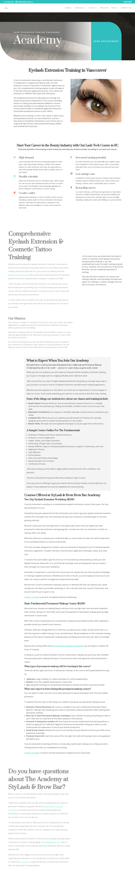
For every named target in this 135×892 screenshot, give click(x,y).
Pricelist (104, 8)
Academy (91, 8)
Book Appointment (104, 41)
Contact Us (126, 8)
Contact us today (31, 597)
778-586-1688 (9, 2)
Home (67, 8)
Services (79, 8)
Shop (113, 8)
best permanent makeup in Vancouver (67, 646)
